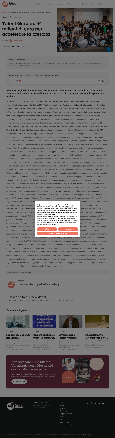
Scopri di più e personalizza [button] (57, 233)
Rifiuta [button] (47, 229)
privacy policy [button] (69, 207)
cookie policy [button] (51, 214)
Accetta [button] (68, 229)
